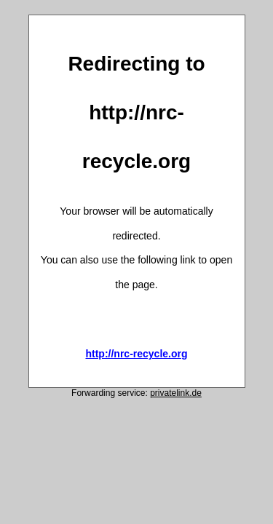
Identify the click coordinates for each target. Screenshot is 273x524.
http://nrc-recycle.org (136, 354)
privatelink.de (176, 393)
